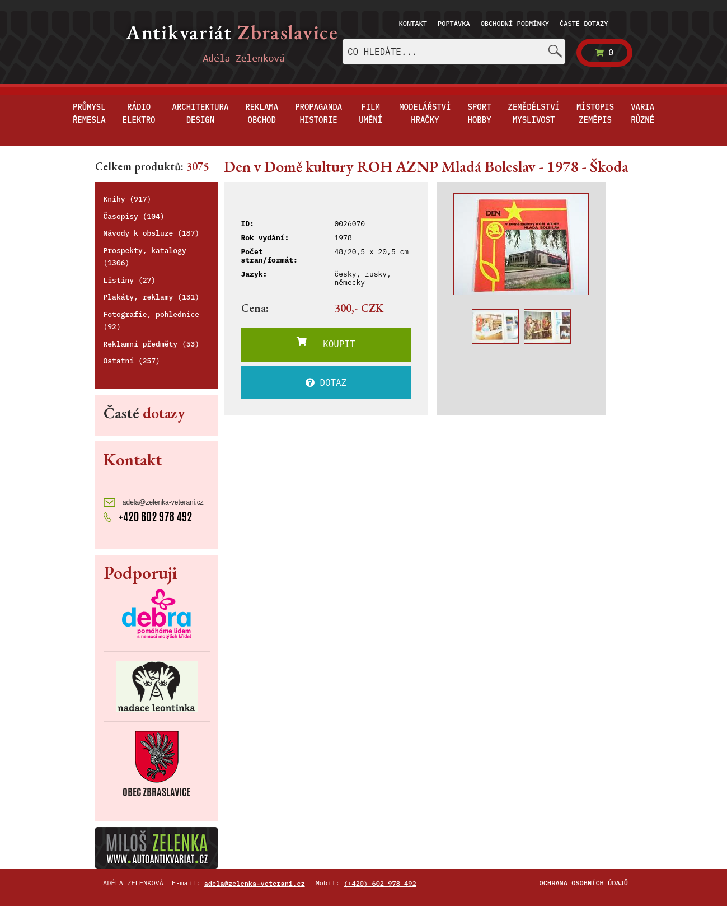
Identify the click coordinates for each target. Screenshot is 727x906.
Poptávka (454, 23)
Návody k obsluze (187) (152, 233)
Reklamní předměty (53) (152, 344)
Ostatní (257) (132, 361)
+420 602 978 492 (148, 515)
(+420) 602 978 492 (380, 883)
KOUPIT (326, 343)
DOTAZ (326, 382)
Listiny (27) (130, 280)
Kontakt (413, 23)
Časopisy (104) (134, 216)
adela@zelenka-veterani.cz (154, 502)
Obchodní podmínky (515, 23)
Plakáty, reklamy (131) (152, 297)
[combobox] (454, 51)
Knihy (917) (128, 199)
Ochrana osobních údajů (584, 883)
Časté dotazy (584, 23)
